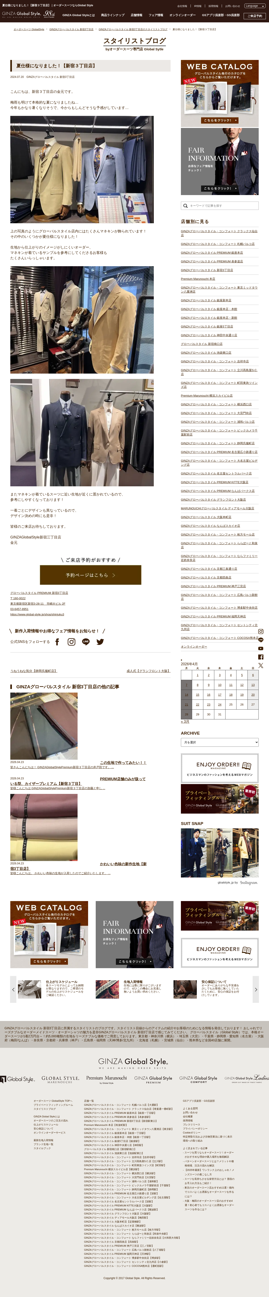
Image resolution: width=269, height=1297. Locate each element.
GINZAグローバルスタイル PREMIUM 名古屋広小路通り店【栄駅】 (121, 1193)
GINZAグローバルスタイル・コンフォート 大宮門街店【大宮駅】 (120, 1177)
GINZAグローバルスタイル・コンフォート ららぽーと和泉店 (219, 545)
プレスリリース (191, 1124)
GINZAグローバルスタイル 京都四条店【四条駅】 (111, 1241)
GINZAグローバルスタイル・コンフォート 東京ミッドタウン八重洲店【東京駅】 (129, 1129)
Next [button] (256, 989)
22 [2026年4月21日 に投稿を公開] (197, 704)
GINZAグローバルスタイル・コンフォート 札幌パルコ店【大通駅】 (121, 1105)
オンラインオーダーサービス (50, 1132)
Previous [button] (13, 989)
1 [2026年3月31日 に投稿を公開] (197, 675)
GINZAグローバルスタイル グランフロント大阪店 (213, 499)
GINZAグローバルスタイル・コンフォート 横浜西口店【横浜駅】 (120, 1173)
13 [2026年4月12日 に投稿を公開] (253, 685)
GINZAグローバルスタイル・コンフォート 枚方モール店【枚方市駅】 (122, 1229)
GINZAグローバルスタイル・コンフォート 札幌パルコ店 (218, 244)
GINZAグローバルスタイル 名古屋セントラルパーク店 (216, 473)
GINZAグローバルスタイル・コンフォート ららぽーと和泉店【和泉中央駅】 (126, 1233)
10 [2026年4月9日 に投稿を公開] (219, 685)
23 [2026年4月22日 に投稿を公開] (208, 704)
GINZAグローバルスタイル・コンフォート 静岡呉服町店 (218, 443)
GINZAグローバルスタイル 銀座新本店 (206, 300)
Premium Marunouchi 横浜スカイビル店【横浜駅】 (112, 1169)
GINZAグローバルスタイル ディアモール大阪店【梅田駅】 (116, 1217)
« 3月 (185, 721)
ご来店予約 (254, 16)
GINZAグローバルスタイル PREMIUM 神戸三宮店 (213, 586)
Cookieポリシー (191, 1132)
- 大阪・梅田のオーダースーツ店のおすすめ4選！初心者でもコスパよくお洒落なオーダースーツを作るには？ (208, 1205)
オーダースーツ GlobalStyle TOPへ (53, 1100)
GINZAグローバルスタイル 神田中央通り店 (209, 335)
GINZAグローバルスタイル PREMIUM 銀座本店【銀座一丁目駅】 (120, 1113)
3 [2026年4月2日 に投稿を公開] (220, 675)
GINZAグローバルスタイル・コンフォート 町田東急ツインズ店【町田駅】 (125, 1165)
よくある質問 (190, 1108)
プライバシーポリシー (195, 1128)
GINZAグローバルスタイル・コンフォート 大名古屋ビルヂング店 (219, 462)
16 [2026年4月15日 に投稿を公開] (208, 694)
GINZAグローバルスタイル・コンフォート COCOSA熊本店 (220, 638)
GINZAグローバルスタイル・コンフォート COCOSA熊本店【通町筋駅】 (124, 1266)
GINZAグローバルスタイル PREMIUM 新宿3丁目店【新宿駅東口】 (121, 1121)
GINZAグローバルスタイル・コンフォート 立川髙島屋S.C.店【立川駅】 (124, 1161)
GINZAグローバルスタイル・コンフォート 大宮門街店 (216, 413)
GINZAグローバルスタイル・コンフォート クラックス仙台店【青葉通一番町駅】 (129, 1109)
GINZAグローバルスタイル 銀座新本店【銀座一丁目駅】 (115, 1133)
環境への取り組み (193, 1140)
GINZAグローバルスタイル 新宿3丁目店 (207, 270)
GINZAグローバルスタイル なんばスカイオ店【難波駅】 (115, 1225)
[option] (57, 989)
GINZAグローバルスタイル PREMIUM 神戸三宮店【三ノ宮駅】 (119, 1245)
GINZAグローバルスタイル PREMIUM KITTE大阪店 (214, 482)
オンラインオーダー (182, 15)
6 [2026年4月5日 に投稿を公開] (253, 675)
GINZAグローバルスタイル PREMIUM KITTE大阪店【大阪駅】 (119, 1205)
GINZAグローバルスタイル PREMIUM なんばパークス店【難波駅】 (121, 1209)
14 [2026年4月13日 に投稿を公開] (186, 694)
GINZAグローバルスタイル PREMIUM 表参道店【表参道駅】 (118, 1117)
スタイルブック (42, 1148)
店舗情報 (136, 15)
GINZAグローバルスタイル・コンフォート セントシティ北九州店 (219, 627)
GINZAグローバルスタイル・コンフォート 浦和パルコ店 (218, 421)
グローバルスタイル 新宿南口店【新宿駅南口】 (110, 1149)
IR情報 (198, 6)
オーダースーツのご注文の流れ (51, 1120)
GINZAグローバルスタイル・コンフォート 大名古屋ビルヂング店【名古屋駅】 (127, 1197)
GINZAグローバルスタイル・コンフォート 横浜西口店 (216, 404)
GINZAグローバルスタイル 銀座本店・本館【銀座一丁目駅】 (118, 1137)
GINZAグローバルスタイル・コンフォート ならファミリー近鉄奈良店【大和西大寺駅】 (132, 1237)
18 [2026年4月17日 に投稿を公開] (230, 694)
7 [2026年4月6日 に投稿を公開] (186, 685)
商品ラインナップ (112, 15)
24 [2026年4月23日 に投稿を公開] (219, 704)
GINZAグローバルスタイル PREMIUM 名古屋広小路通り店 (219, 452)
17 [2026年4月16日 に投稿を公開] (219, 694)
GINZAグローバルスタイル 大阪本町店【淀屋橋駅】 (113, 1221)
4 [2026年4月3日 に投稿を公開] (231, 675)
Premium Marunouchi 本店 (198, 279)
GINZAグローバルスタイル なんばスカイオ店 (210, 525)
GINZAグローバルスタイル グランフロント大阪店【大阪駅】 (118, 1213)
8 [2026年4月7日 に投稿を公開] (197, 685)
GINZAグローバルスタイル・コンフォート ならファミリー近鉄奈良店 (219, 558)
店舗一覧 (89, 1100)
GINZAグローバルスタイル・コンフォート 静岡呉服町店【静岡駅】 (121, 1189)
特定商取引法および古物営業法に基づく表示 (207, 1136)
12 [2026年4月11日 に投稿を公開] (241, 685)
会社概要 (188, 1116)
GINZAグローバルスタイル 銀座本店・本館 (209, 309)
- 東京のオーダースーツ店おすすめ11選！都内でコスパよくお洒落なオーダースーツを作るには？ (208, 1191)
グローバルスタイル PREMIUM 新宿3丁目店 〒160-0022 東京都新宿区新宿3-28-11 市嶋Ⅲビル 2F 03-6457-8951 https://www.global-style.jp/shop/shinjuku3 (39, 603)
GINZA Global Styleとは (79, 15)
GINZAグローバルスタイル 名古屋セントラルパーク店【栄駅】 (119, 1201)
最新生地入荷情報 (43, 1140)
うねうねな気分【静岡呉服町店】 (33, 671)
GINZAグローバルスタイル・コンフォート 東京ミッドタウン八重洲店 (219, 289)
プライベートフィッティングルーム (53, 1105)
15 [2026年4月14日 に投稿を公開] (197, 694)
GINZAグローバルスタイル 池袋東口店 (206, 352)
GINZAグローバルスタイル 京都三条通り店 (209, 568)
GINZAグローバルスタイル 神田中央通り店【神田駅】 (114, 1145)
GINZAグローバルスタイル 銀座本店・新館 (209, 317)
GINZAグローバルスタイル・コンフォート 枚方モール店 (218, 534)
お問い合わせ (232, 6)
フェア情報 (156, 15)
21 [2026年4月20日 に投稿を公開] (186, 704)
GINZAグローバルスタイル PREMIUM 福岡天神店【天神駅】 (118, 1253)
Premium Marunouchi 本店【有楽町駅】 (106, 1125)
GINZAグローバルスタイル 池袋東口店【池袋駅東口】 (114, 1153)
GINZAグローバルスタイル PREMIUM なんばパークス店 (218, 491)
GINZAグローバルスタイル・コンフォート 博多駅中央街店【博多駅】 (122, 1258)
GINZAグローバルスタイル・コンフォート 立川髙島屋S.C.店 (219, 372)
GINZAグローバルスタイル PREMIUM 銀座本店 (212, 252)
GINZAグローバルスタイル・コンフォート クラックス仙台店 (219, 233)
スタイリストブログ (45, 1109)
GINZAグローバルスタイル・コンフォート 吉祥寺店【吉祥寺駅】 (120, 1157)
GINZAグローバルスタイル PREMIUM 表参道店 (212, 261)
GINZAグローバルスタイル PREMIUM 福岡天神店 (213, 616)
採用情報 (213, 6)
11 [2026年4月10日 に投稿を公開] (230, 685)
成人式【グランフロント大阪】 (149, 671)
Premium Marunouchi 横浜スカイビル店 (207, 395)
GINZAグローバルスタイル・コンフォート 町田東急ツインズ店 (219, 385)
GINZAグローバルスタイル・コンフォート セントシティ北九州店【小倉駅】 (126, 1262)
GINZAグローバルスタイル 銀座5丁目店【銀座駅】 (112, 1141)
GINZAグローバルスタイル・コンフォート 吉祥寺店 (215, 361)
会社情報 (182, 6)
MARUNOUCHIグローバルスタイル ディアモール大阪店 (217, 508)
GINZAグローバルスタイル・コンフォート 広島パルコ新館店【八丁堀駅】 (125, 1249)
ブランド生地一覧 (43, 1144)
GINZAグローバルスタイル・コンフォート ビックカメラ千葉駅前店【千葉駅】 (127, 1185)
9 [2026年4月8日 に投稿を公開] (208, 685)
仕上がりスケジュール (46, 1124)
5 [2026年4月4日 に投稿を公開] (242, 675)
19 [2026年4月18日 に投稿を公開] (241, 694)
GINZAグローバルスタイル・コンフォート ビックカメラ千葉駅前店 (219, 432)
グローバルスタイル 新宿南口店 (202, 344)
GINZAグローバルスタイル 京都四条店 (206, 577)
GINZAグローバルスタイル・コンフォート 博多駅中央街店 (219, 607)
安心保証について (43, 1128)
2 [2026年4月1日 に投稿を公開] (208, 675)
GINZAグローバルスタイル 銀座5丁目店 (207, 326)
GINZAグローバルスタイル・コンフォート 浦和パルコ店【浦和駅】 (121, 1181)
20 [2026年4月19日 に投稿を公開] (253, 694)
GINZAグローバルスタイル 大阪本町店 (206, 517)
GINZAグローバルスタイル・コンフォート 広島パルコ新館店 (219, 597)
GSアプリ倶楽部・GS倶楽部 (221, 15)
